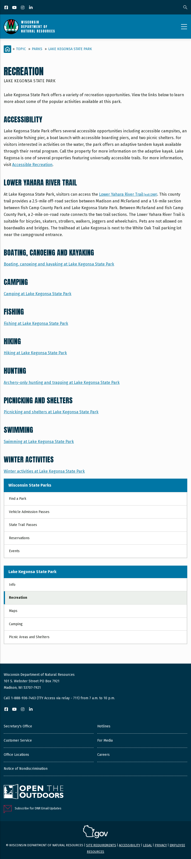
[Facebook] (6, 8)
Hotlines (103, 726)
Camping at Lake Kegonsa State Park (37, 293)
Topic (21, 49)
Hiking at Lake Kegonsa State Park (35, 352)
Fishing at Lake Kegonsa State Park (36, 323)
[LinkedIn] (31, 8)
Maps (13, 611)
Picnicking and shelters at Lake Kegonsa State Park (51, 412)
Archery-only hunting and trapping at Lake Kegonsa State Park (62, 382)
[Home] (7, 49)
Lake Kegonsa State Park (70, 49)
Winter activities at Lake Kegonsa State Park (44, 471)
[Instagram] (23, 8)
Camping (16, 624)
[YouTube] (15, 8)
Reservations (19, 538)
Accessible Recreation (32, 164)
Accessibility (129, 845)
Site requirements (101, 845)
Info (12, 585)
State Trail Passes (23, 525)
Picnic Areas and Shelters (29, 637)
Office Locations (16, 755)
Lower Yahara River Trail (128, 194)
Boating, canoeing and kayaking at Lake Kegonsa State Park (59, 264)
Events (14, 551)
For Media (105, 740)
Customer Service (18, 740)
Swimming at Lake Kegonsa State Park (39, 441)
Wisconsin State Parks (29, 485)
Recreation (18, 598)
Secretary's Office (18, 726)
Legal (147, 845)
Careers (103, 755)
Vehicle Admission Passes (29, 512)
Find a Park (17, 499)
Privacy (161, 845)
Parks (37, 49)
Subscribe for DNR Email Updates (38, 808)
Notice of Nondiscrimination (26, 769)
